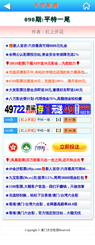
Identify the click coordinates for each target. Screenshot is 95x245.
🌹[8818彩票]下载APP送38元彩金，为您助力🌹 (42, 63)
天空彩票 (46, 5)
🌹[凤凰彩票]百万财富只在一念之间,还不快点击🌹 (45, 160)
